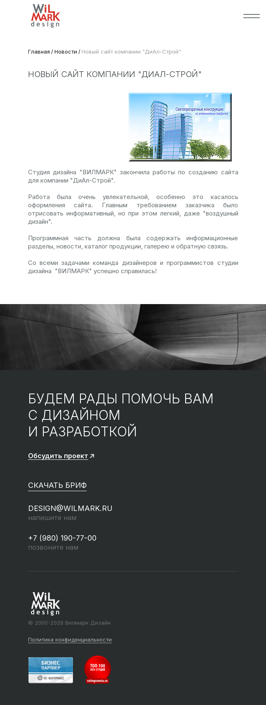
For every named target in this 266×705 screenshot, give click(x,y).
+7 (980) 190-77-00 (62, 538)
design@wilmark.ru (70, 508)
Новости (65, 51)
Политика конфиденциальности (70, 640)
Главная (39, 51)
